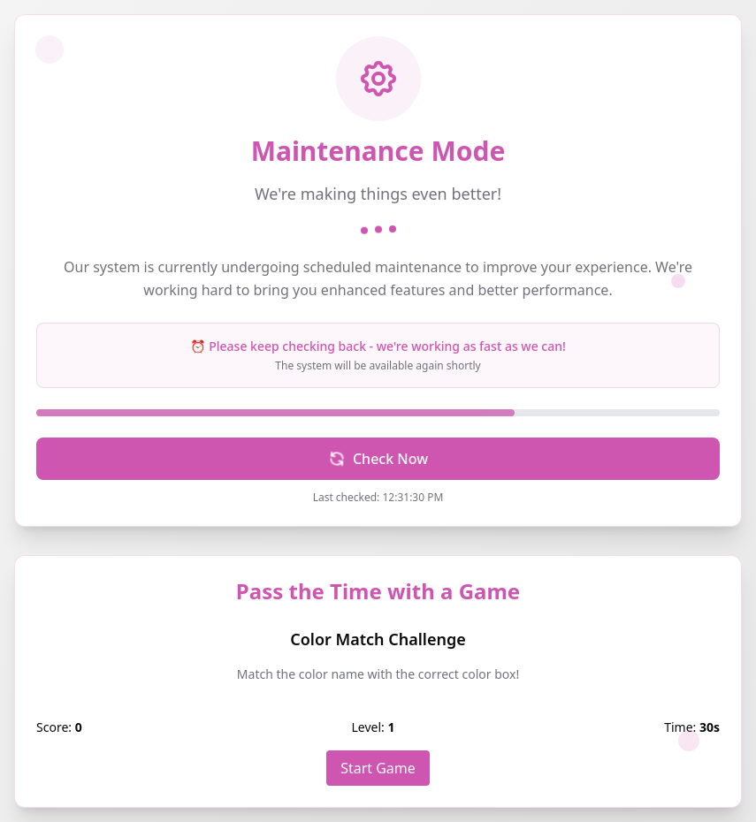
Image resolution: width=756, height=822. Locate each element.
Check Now (376, 458)
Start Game (378, 768)
